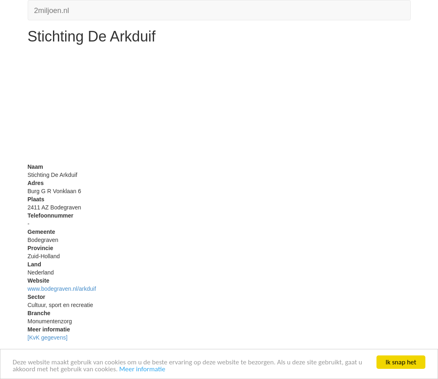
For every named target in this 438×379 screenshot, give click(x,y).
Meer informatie (142, 369)
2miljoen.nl (51, 10)
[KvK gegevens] (48, 337)
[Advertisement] (219, 106)
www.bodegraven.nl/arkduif (62, 288)
